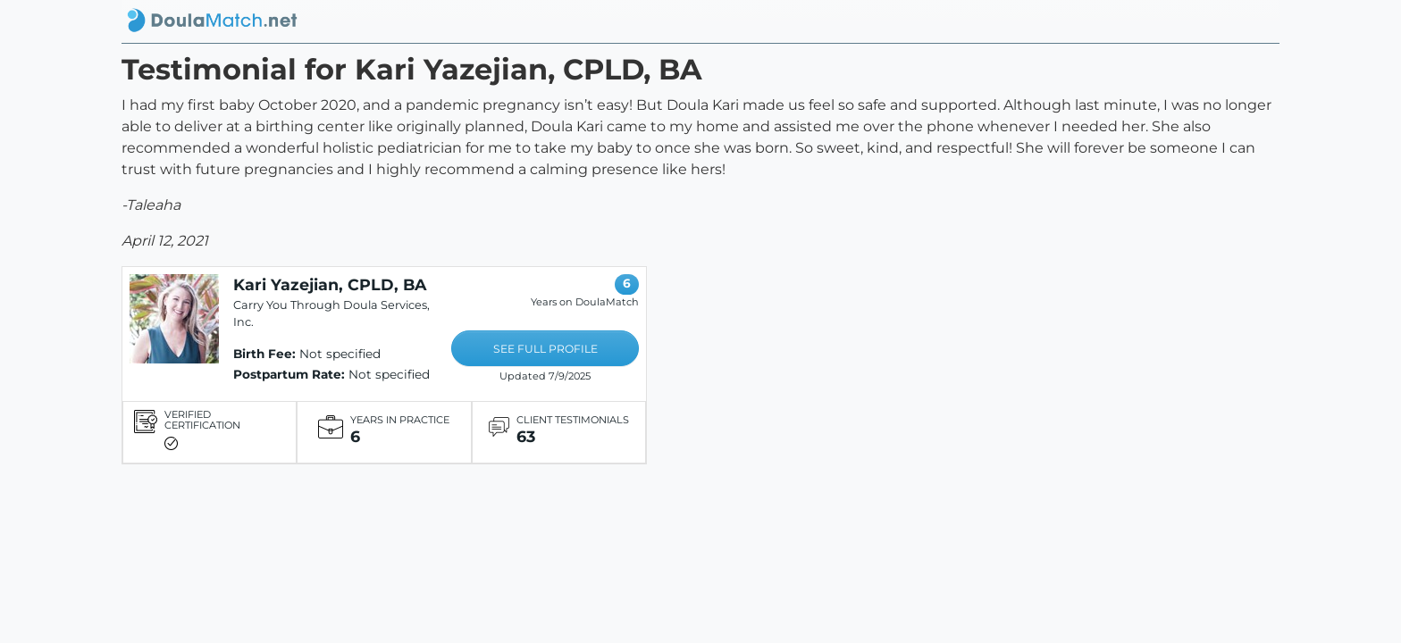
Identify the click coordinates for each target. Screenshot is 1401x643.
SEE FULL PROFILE (545, 348)
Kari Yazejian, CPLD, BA (329, 284)
